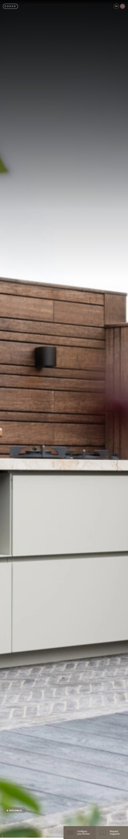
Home (6, 757)
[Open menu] (122, 6)
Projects (17, 757)
